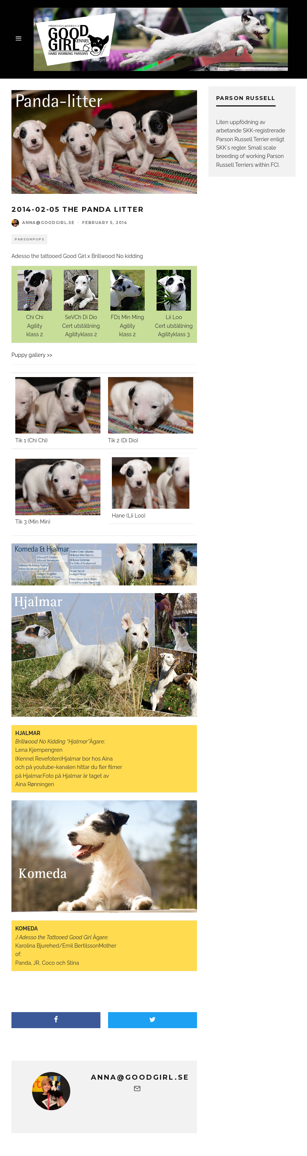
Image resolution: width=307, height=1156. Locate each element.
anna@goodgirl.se (48, 222)
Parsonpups (29, 239)
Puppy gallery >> (31, 355)
